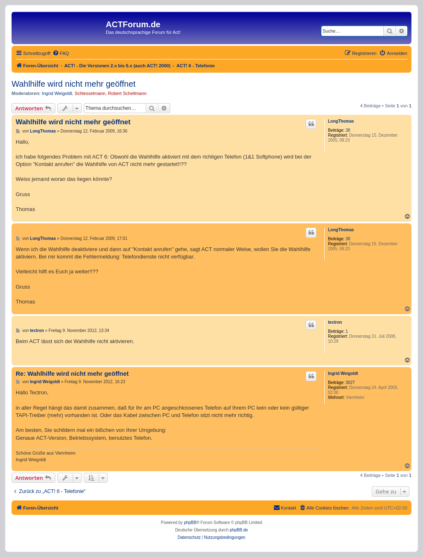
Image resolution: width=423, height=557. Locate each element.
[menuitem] (60, 53)
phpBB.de (239, 530)
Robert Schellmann (127, 93)
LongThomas (341, 121)
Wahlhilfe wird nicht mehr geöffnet (73, 83)
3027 (350, 382)
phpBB (190, 522)
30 (348, 130)
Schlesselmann (90, 93)
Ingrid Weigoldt (57, 93)
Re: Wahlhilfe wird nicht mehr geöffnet (72, 373)
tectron (335, 322)
